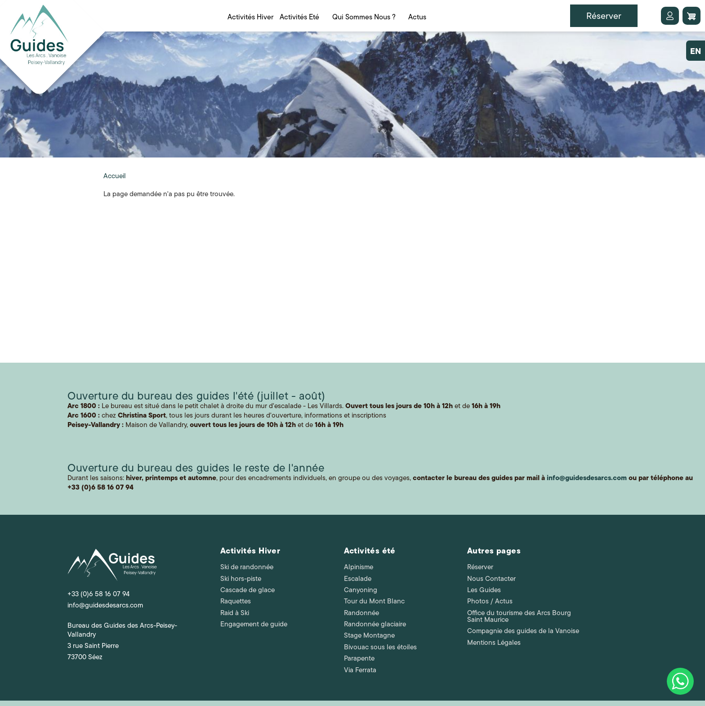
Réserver (480, 567)
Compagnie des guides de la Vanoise (523, 631)
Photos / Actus (490, 601)
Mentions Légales (494, 643)
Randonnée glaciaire (375, 624)
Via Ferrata (360, 670)
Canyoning (360, 590)
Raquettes (235, 601)
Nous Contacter (491, 579)
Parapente (359, 658)
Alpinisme (358, 567)
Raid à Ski (234, 613)
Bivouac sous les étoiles (380, 647)
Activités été (370, 550)
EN (695, 51)
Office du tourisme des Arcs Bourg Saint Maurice (519, 616)
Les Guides (484, 590)
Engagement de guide (253, 624)
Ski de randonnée (246, 567)
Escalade (357, 579)
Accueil (114, 176)
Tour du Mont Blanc (374, 601)
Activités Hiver (250, 550)
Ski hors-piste (240, 579)
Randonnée (361, 613)
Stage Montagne (369, 635)
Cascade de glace (247, 590)
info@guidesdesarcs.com (105, 605)
